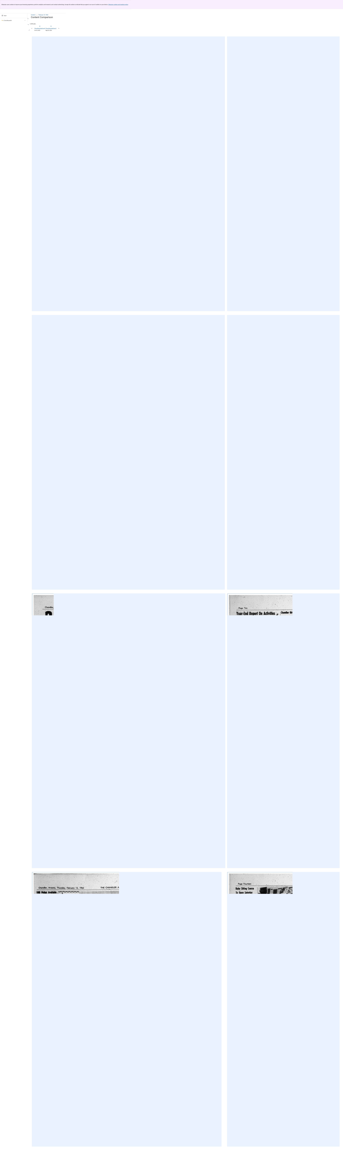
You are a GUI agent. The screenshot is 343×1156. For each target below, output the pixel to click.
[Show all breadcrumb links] (36, 15)
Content (33, 15)
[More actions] (338, 15)
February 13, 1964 (43, 15)
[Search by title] (15, 27)
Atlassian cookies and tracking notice (118, 4)
